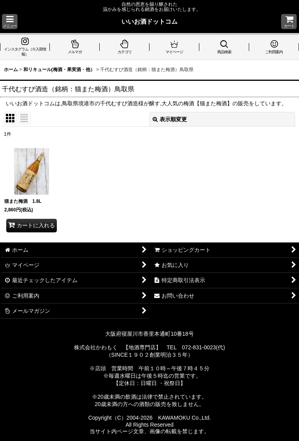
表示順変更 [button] (170, 119)
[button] (10, 21)
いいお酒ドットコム (149, 21)
